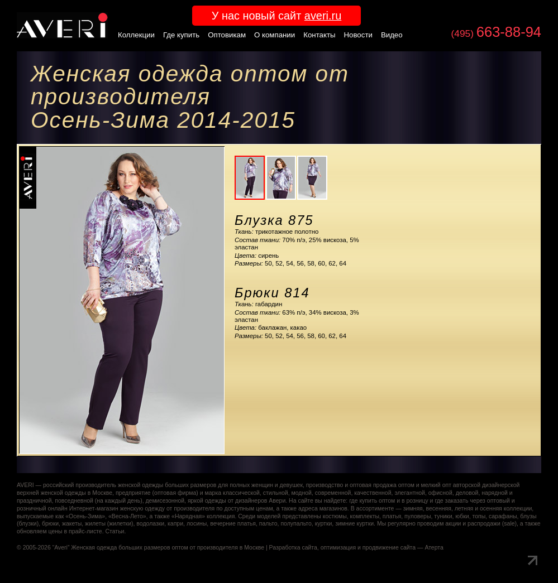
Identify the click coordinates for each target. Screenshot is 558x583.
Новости (358, 35)
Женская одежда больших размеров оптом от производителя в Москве (167, 548)
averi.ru (322, 15)
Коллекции (136, 35)
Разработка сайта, (294, 548)
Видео (392, 35)
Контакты (319, 35)
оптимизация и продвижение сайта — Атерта (382, 548)
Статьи (114, 531)
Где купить (181, 35)
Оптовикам (227, 35)
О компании (274, 35)
